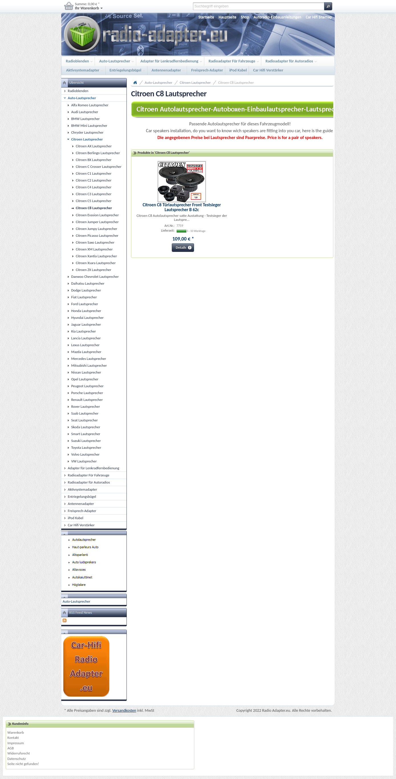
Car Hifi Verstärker (268, 70)
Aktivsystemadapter (83, 70)
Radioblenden (78, 61)
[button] (328, 6)
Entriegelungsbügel (126, 70)
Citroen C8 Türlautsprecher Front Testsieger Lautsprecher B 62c (182, 207)
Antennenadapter (167, 70)
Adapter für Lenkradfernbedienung (170, 61)
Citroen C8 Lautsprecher (236, 82)
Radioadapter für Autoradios (290, 61)
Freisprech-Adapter (207, 70)
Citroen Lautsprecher (195, 82)
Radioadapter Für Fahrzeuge (232, 61)
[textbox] (258, 6)
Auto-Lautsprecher (115, 61)
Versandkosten (124, 710)
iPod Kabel (238, 70)
